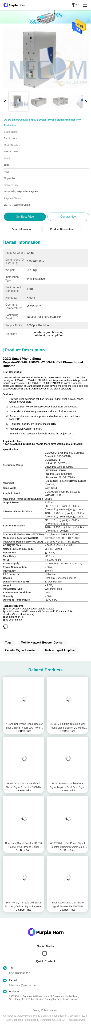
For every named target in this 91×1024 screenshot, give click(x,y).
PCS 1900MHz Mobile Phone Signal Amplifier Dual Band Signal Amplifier (67, 785)
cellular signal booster (20, 650)
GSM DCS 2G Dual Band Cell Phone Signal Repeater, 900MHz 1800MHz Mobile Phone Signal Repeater (23, 785)
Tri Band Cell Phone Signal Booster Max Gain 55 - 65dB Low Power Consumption (23, 726)
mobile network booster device (41, 642)
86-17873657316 (19, 973)
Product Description (62, 229)
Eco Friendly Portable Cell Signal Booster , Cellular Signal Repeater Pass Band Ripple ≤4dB (23, 904)
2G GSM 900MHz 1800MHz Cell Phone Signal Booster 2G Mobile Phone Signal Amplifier (67, 726)
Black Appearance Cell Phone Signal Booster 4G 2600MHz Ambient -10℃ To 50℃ (68, 904)
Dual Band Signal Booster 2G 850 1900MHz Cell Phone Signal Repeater (23, 845)
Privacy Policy (40, 1010)
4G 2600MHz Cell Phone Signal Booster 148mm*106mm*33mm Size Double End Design (67, 845)
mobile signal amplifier (60, 650)
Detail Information (21, 229)
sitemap (54, 1010)
